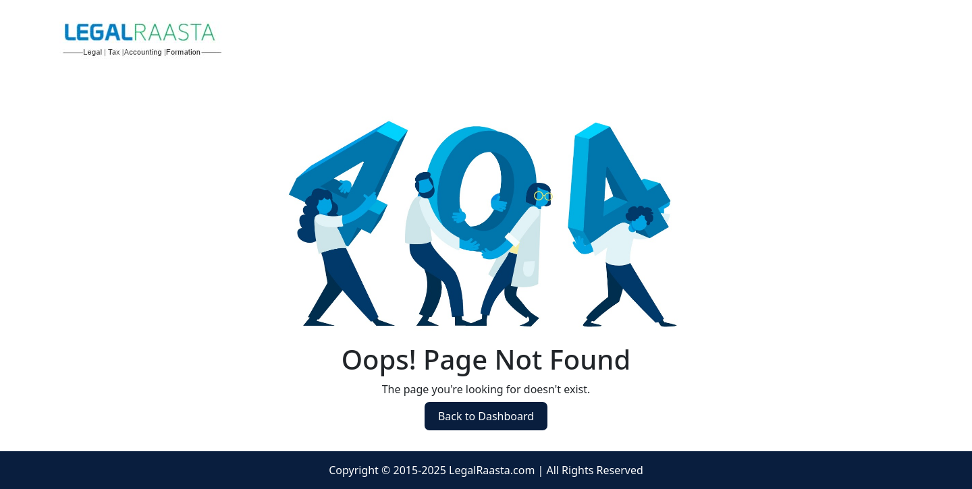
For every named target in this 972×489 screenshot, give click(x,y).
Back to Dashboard (486, 416)
